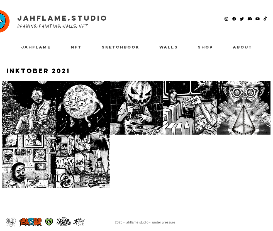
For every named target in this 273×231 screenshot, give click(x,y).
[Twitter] (242, 18)
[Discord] (249, 18)
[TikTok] (265, 18)
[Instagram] (226, 18)
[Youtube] (257, 18)
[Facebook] (234, 18)
